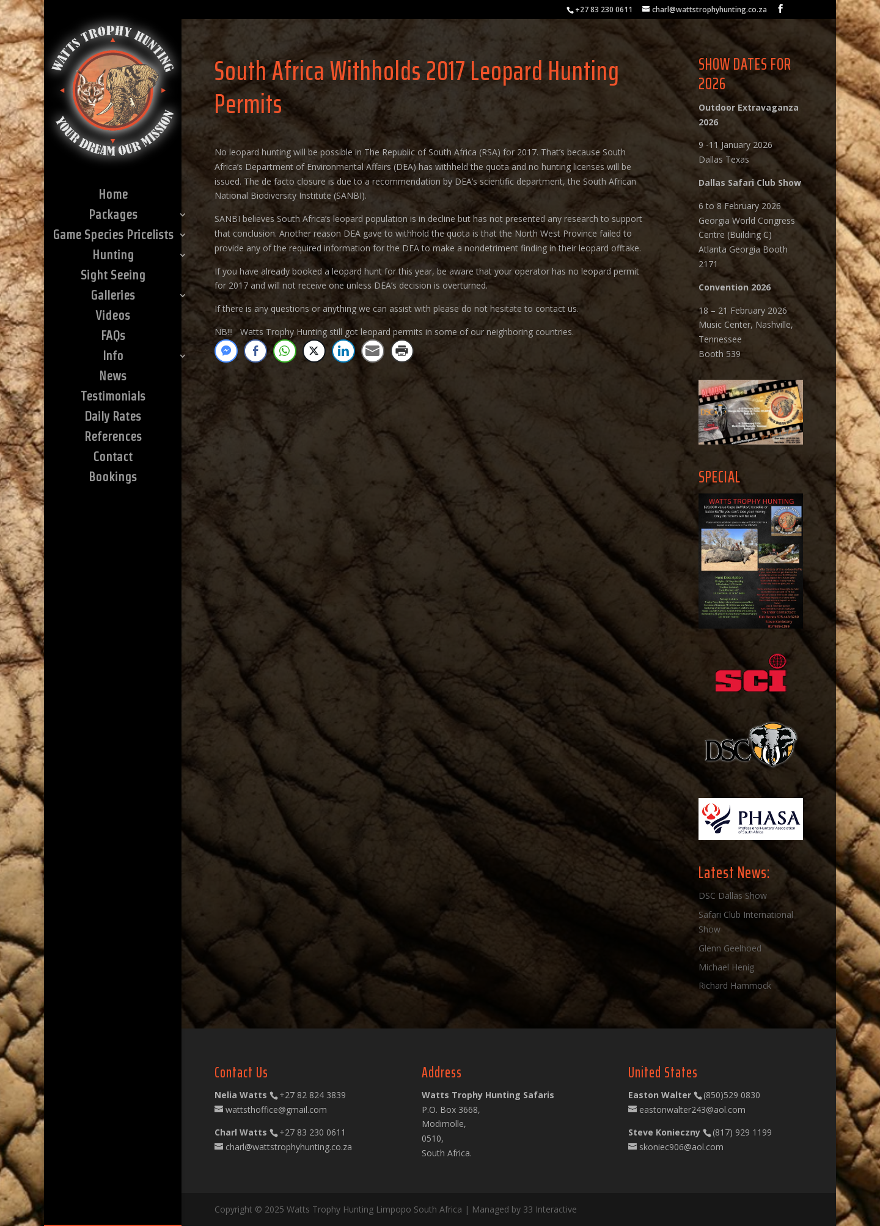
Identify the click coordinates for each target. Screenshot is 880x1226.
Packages (113, 215)
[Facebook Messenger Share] (226, 351)
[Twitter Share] (314, 351)
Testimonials (113, 397)
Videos (112, 316)
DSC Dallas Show (732, 895)
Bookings (113, 478)
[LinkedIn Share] (343, 351)
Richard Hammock (734, 985)
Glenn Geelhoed (729, 948)
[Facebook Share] (255, 351)
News (113, 377)
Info (113, 357)
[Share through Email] (372, 351)
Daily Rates (112, 417)
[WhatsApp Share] (284, 351)
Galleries (112, 296)
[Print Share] (402, 351)
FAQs (113, 336)
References (113, 437)
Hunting (113, 256)
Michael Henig (726, 967)
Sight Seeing (113, 276)
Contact (113, 457)
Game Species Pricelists (113, 236)
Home (113, 195)
